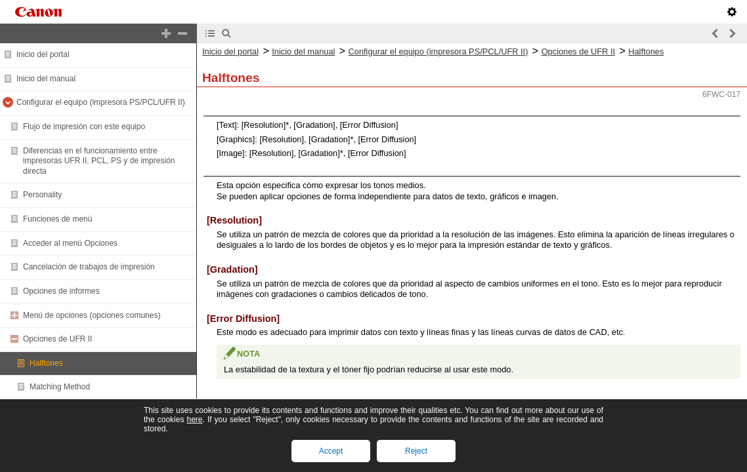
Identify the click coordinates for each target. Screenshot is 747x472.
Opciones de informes (61, 291)
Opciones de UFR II (57, 339)
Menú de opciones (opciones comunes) (91, 315)
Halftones (46, 363)
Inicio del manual (45, 78)
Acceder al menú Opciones (70, 243)
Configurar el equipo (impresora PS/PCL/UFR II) (100, 102)
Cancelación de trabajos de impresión (89, 266)
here (194, 419)
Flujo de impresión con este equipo (84, 126)
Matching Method (60, 386)
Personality (42, 194)
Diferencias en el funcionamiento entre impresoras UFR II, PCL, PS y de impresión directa (99, 161)
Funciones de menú (57, 219)
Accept (331, 451)
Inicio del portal (43, 54)
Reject (416, 451)
